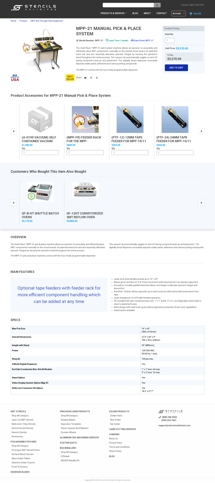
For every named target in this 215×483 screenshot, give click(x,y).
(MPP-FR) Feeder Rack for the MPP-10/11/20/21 (84, 141)
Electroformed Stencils (22, 428)
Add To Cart (176, 67)
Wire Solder (115, 420)
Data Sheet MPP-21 (143, 40)
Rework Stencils (19, 432)
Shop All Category (20, 415)
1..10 (40, 152)
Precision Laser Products (75, 411)
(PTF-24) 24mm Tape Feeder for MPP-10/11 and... (173, 141)
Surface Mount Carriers (23, 454)
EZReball (65, 456)
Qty (23, 148)
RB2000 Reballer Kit (70, 460)
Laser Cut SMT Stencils (22, 420)
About (147, 13)
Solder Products (119, 411)
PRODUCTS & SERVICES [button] (113, 13)
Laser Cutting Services (122, 429)
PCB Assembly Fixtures (23, 442)
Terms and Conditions (119, 447)
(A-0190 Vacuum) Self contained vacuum (39, 139)
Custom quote (68, 443)
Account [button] (177, 13)
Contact (161, 13)
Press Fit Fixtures (20, 467)
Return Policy (115, 451)
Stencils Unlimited (106, 480)
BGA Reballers (68, 448)
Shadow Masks (68, 420)
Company (114, 434)
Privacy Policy (115, 443)
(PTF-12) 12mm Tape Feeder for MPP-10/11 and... (129, 141)
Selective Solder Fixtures (23, 462)
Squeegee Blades (20, 472)
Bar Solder (115, 424)
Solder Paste (116, 415)
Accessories (17, 436)
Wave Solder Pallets (21, 458)
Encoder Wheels (68, 432)
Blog (135, 13)
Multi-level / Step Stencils (24, 424)
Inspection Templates (71, 424)
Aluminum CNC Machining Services (79, 437)
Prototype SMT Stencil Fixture (26, 450)
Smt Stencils (18, 411)
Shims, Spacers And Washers (75, 428)
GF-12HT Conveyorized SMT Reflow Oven (85, 215)
